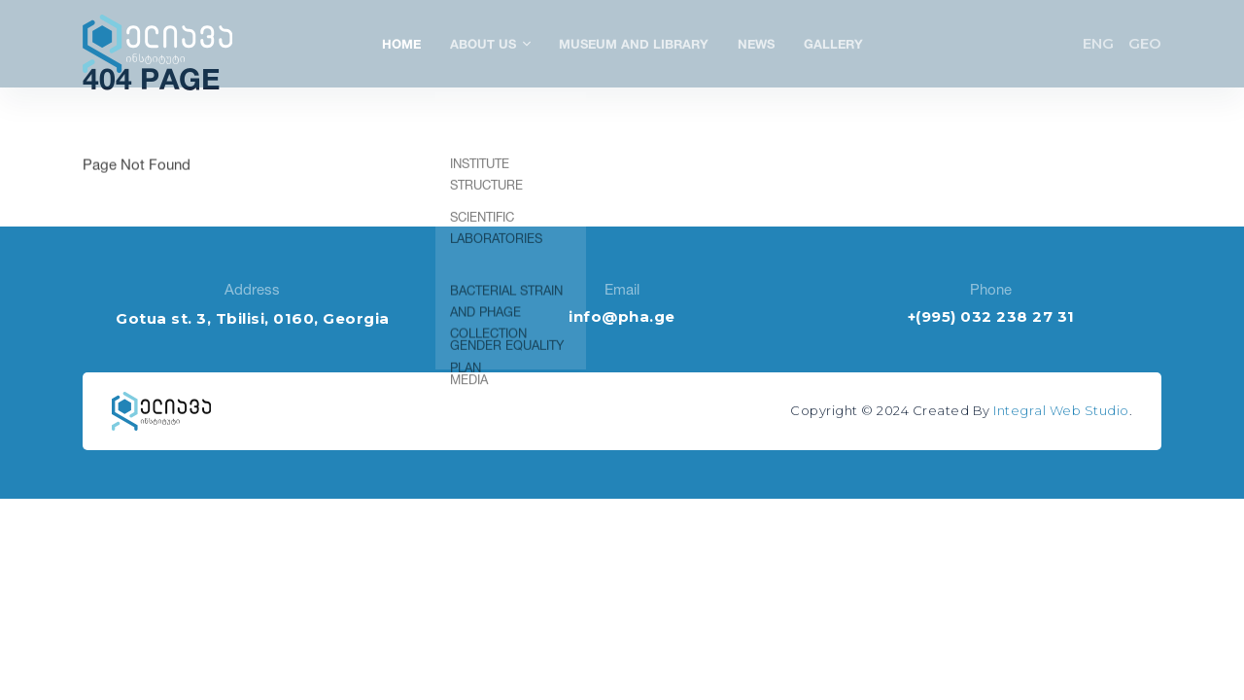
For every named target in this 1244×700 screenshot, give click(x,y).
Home (401, 44)
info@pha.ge (622, 316)
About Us (490, 44)
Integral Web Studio (1061, 410)
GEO (1144, 43)
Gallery (833, 44)
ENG (1098, 43)
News (756, 44)
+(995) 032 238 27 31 (991, 316)
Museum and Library (633, 44)
